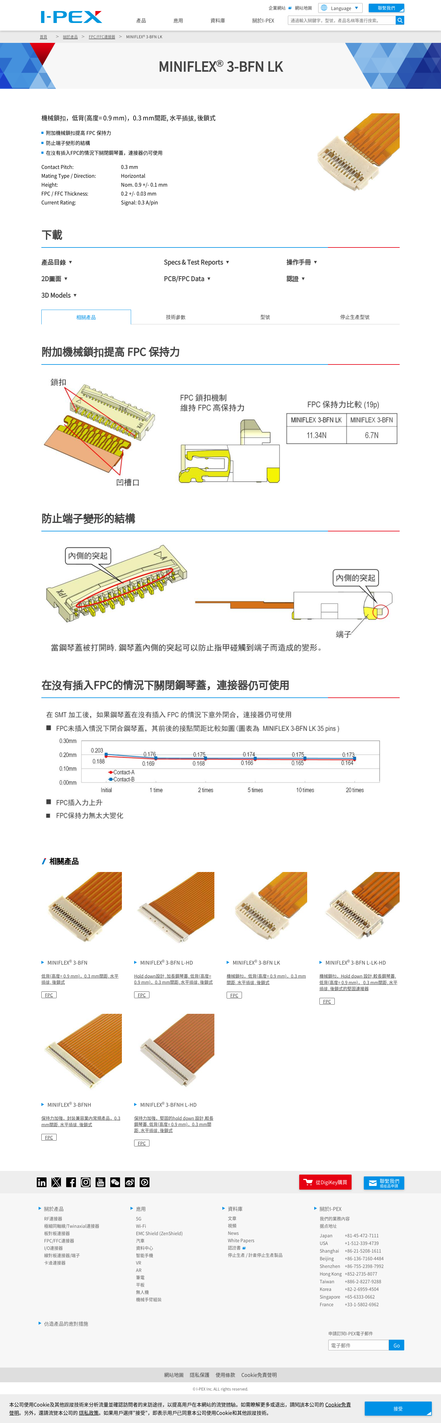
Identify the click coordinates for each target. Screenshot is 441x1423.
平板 (140, 1283)
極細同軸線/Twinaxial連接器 (71, 1224)
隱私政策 (94, 1412)
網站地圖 (303, 8)
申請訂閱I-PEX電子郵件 (350, 1332)
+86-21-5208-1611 (363, 1249)
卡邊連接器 (55, 1261)
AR (138, 1268)
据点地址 (328, 1224)
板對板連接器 (57, 1232)
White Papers (241, 1239)
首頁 (43, 36)
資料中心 (144, 1246)
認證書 (236, 1246)
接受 (395, 1408)
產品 (141, 20)
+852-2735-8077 (361, 1272)
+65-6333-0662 (360, 1295)
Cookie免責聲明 (259, 1373)
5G (138, 1217)
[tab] (176, 317)
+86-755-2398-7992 (364, 1264)
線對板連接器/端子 (62, 1254)
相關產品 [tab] (86, 317)
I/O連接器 (53, 1246)
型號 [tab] (265, 316)
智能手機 (144, 1254)
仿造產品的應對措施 (66, 1322)
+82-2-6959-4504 (362, 1287)
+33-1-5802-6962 (362, 1303)
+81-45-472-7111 (362, 1234)
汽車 (140, 1239)
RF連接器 (53, 1217)
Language (336, 8)
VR (138, 1261)
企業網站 (279, 8)
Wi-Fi (141, 1224)
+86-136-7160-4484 (364, 1257)
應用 (178, 20)
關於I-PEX (263, 20)
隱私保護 (199, 1373)
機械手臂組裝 (149, 1298)
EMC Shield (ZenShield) (159, 1232)
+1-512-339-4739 (362, 1241)
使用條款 (225, 1373)
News (233, 1231)
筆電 (140, 1276)
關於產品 (70, 36)
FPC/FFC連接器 (102, 36)
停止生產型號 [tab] (355, 316)
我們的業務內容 (335, 1217)
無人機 (142, 1290)
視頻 (232, 1224)
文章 (232, 1217)
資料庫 (217, 20)
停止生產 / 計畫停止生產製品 (255, 1253)
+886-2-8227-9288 (363, 1280)
